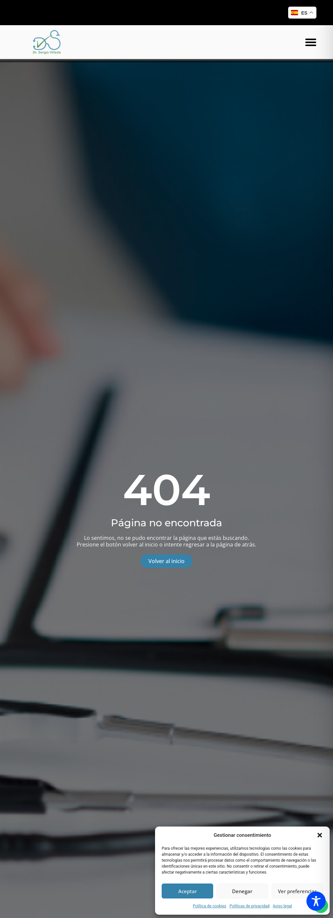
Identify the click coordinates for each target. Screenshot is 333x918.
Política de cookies (209, 906)
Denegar (242, 891)
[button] (319, 835)
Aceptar (187, 891)
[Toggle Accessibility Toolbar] (316, 901)
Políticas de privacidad (249, 906)
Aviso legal (282, 906)
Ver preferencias (297, 891)
